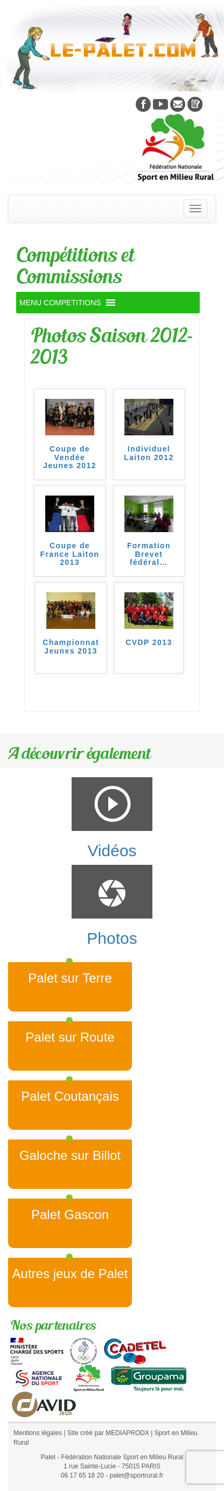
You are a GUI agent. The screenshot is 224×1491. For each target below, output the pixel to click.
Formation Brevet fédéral (149, 554)
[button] (60, 302)
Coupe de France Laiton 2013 (70, 554)
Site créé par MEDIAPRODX (108, 1433)
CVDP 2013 (148, 643)
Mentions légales (37, 1433)
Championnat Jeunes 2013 (71, 647)
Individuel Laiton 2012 (148, 453)
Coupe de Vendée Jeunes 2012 (69, 457)
